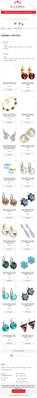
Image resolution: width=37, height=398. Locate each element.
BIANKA (6, 60)
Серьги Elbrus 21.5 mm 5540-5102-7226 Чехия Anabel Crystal (27, 336)
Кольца (6, 45)
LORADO (6, 58)
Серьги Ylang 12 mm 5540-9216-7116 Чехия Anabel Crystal (9, 273)
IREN (15, 60)
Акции (24, 367)
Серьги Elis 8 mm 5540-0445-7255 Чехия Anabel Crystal (27, 83)
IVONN (32, 58)
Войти (22, 24)
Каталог (8, 367)
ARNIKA (12, 58)
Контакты (29, 367)
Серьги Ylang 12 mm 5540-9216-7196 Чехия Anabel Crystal (9, 304)
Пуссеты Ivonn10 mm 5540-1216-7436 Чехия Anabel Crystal (27, 146)
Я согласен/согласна (19, 391)
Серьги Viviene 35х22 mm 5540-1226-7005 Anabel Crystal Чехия (9, 242)
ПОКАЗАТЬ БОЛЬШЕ (18, 350)
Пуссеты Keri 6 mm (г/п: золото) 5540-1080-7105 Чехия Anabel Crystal (9, 179)
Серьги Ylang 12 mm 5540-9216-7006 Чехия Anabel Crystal (27, 179)
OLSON (28, 58)
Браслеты (21, 46)
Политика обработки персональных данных (18, 395)
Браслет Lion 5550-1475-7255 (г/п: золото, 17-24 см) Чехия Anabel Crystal (9, 115)
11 (25, 355)
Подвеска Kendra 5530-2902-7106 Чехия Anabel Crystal (27, 115)
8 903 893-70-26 (6, 375)
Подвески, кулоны (13, 46)
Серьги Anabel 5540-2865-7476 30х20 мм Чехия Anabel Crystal (27, 304)
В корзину (9, 89)
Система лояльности (6, 369)
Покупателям (19, 367)
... (23, 355)
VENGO (11, 60)
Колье (26, 46)
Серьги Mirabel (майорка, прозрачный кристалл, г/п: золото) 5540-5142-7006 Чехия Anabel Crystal (9, 147)
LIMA (23, 58)
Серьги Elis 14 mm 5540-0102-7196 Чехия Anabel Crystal (9, 336)
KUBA (19, 58)
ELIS (16, 58)
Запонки (6, 48)
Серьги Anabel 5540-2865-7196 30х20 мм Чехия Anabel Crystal (27, 273)
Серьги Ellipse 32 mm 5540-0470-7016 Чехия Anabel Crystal (28, 242)
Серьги (5, 46)
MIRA (5, 56)
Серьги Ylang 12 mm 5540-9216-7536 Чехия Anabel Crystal (9, 210)
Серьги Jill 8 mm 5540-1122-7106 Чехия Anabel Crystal (9, 83)
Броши (30, 46)
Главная (3, 28)
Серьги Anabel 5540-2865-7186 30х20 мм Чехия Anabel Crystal (27, 210)
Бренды (9, 28)
